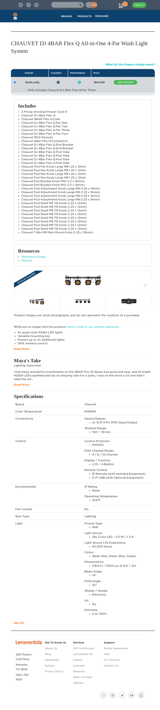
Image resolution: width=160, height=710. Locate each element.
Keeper (77, 659)
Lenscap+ (79, 665)
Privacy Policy (54, 671)
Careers (50, 665)
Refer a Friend (82, 677)
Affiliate (78, 683)
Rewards (79, 671)
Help (107, 654)
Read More (21, 348)
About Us (51, 648)
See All (19, 622)
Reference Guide (33, 256)
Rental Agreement (116, 648)
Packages (101, 16)
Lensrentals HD (83, 654)
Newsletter (52, 659)
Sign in (139, 4)
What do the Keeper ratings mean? (130, 64)
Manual (27, 260)
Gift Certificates (83, 648)
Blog (48, 654)
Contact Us (111, 665)
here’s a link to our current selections (93, 326)
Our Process (112, 659)
